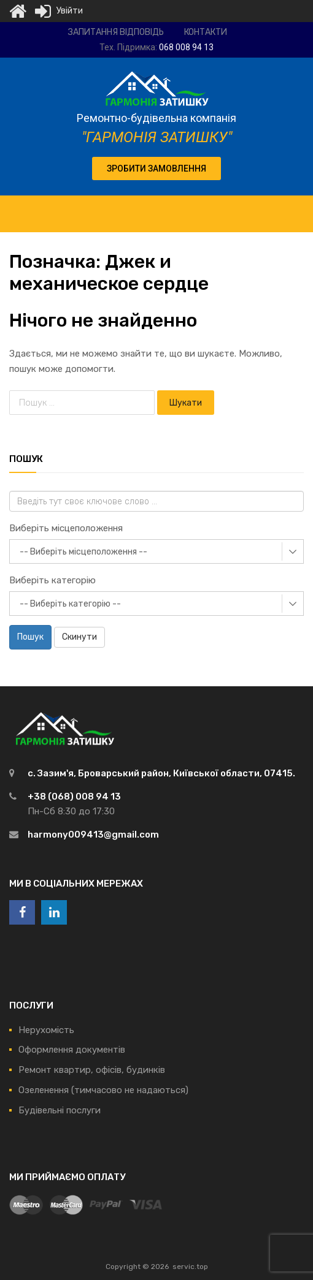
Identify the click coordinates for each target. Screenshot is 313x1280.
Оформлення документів (71, 1049)
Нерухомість (46, 1030)
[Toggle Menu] (297, 207)
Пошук (30, 637)
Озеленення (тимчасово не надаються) (103, 1090)
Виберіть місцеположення (66, 528)
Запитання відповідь (116, 32)
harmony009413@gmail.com (93, 834)
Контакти (205, 32)
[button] (156, 168)
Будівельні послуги (59, 1110)
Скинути (79, 637)
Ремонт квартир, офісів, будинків (91, 1069)
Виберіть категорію (52, 580)
